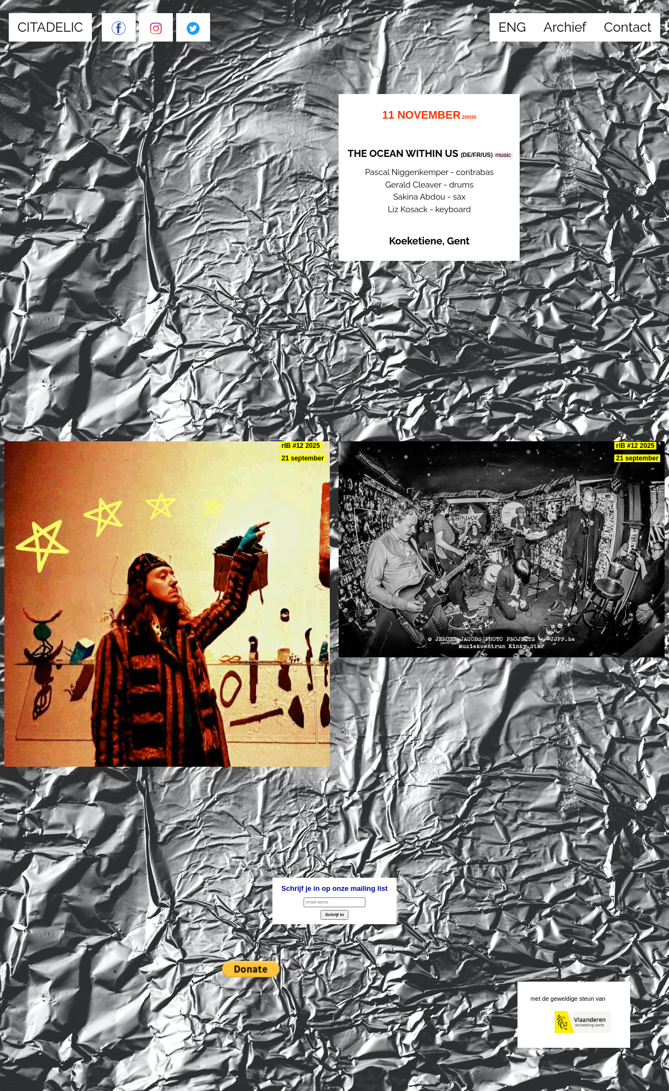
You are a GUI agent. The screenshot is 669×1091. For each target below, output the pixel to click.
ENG (512, 27)
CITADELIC (50, 27)
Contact (627, 27)
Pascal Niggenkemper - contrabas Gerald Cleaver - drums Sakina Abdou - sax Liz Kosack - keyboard (429, 177)
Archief (565, 27)
